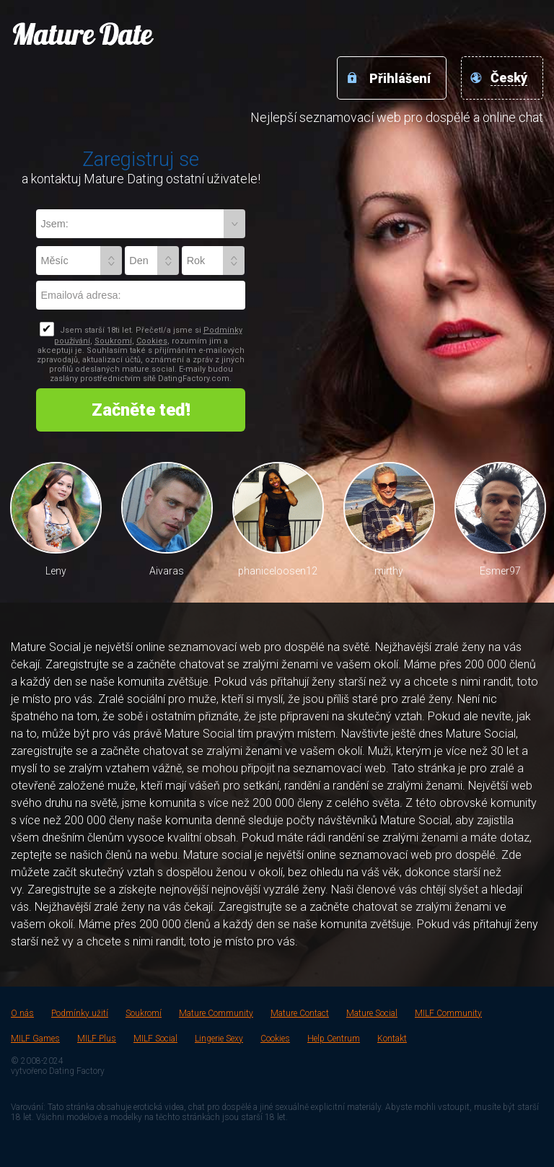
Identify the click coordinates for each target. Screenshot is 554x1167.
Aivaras (166, 571)
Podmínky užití (79, 1013)
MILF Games (35, 1038)
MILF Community (448, 1013)
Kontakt (392, 1038)
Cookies (151, 341)
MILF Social (155, 1038)
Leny (55, 571)
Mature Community (216, 1013)
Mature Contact (300, 1013)
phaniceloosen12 (277, 571)
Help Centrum (333, 1038)
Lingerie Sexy (219, 1038)
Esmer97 (500, 571)
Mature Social (371, 1013)
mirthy (388, 571)
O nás (22, 1013)
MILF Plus (96, 1038)
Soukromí (113, 341)
